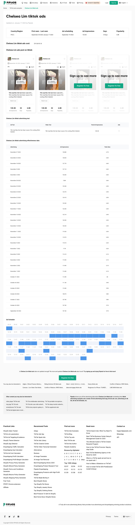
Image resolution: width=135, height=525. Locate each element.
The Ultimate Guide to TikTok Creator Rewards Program (98, 443)
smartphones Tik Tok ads (13, 407)
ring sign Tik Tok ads (12, 404)
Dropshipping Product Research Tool (46, 466)
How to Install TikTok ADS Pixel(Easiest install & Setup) (99, 468)
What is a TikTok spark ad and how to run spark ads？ (98, 459)
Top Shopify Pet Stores (41, 484)
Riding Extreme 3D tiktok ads (52, 384)
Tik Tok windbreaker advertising (35, 401)
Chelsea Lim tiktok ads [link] (31, 8)
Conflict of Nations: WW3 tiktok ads (120, 384)
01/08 (73, 472)
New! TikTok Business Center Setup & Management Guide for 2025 (98, 437)
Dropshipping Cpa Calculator (12, 450)
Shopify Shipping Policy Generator (14, 478)
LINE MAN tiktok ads (116, 387)
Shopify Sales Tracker (10, 431)
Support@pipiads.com (124, 431)
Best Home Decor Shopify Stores (45, 497)
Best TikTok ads (69, 440)
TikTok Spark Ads (39, 437)
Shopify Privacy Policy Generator (14, 463)
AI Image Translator (40, 456)
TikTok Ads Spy (39, 434)
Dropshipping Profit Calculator (13, 456)
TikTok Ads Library (40, 440)
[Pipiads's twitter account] (9, 516)
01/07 (80, 472)
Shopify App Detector (10, 444)
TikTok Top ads (69, 437)
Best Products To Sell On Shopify (45, 494)
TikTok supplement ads (52, 407)
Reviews (36, 453)
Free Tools (6, 481)
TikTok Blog (68, 434)
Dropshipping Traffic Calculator (13, 447)
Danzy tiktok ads (93, 384)
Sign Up (113, 3)
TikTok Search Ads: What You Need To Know (99, 432)
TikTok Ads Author (70, 444)
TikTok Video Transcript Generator (45, 447)
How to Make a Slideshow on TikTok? (98, 463)
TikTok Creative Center (41, 444)
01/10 (80, 469)
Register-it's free (83, 86)
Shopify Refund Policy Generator (14, 466)
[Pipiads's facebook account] (4, 516)
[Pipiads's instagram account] (18, 516)
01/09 (66, 472)
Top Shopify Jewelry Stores (43, 487)
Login (106, 3)
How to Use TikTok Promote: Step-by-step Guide (98, 448)
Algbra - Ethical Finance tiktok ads (32, 384)
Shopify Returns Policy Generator (14, 475)
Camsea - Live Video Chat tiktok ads (33, 387)
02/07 (66, 466)
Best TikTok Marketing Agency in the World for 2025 (98, 454)
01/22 (80, 466)
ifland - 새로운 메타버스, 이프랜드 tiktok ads (77, 384)
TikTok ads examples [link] (16, 8)
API (118, 437)
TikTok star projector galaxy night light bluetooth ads (35, 407)
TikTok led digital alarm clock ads (16, 410)
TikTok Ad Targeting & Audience (14, 437)
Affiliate (5, 487)
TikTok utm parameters (11, 434)
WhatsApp (120, 434)
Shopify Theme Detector (11, 440)
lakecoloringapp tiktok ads (74, 387)
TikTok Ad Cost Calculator (12, 453)
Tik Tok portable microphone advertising (55, 401)
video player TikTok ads (13, 401)
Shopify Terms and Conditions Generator (13, 470)
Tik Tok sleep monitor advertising (54, 404)
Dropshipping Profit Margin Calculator (15, 459)
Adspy (36, 431)
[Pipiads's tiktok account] (13, 516)
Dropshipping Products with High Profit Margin (47, 473)
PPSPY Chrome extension (12, 484)
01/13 (73, 469)
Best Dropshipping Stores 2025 (44, 463)
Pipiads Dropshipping (41, 469)
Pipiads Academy (70, 447)
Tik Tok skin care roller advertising (35, 404)
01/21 (66, 469)
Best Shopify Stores (40, 481)
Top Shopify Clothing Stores (43, 490)
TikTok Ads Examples (71, 431)
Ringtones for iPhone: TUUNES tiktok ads (99, 387)
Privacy (108, 516)
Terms (116, 516)
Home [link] (5, 8)
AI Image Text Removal (41, 459)
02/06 (73, 466)
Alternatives (38, 450)
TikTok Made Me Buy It (41, 478)
